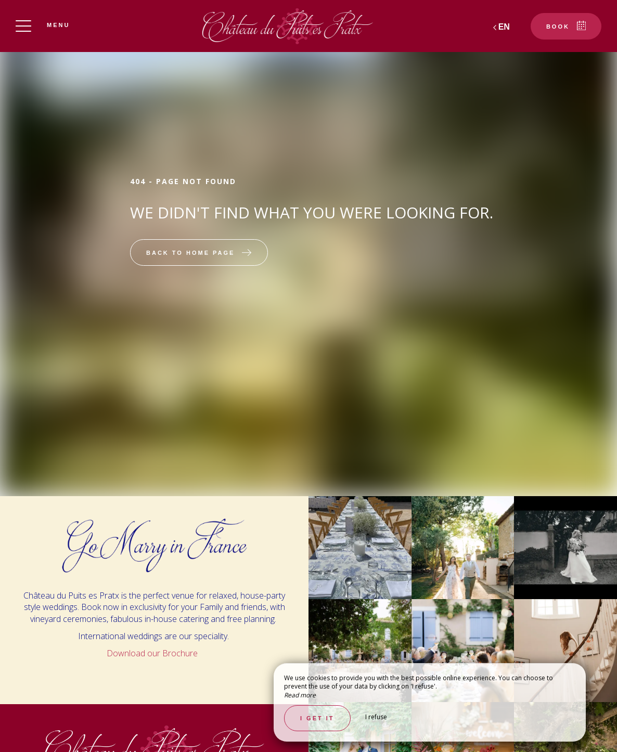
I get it (317, 718)
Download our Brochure (153, 653)
